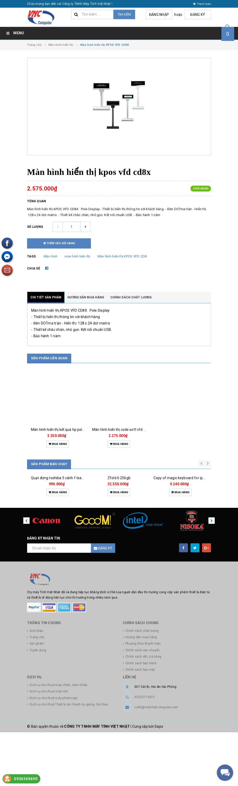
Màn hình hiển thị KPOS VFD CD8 (122, 256)
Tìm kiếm (124, 14)
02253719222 (144, 751)
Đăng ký (198, 15)
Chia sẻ (33, 268)
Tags (31, 256)
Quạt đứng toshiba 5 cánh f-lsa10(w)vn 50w (67, 514)
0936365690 (26, 779)
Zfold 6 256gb (119, 514)
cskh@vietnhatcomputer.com (156, 761)
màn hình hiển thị (77, 256)
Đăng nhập (160, 15)
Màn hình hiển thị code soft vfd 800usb (124, 430)
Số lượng (35, 227)
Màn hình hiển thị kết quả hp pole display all (66, 430)
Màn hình (50, 256)
